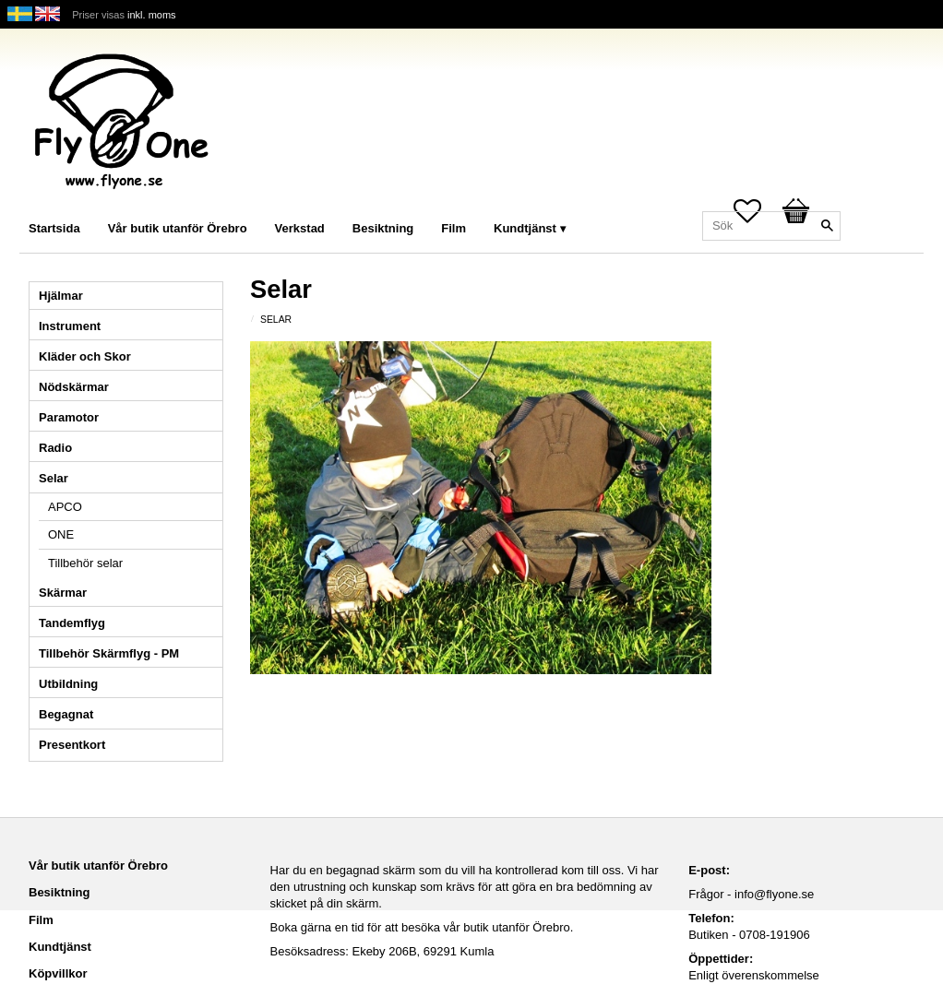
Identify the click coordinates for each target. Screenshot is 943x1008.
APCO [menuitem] (65, 507)
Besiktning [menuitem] (382, 228)
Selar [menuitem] (53, 478)
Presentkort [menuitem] (72, 745)
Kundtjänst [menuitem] (525, 228)
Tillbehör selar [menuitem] (85, 563)
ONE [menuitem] (61, 534)
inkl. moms (151, 14)
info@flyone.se (774, 894)
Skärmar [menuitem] (63, 592)
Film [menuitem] (453, 228)
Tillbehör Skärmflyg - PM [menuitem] (109, 653)
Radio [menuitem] (55, 448)
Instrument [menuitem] (70, 326)
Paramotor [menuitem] (69, 417)
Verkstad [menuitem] (300, 228)
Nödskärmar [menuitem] (74, 387)
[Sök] (827, 226)
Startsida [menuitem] (54, 228)
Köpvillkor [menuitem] (58, 973)
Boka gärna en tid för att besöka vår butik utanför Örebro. (422, 927)
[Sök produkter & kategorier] (771, 226)
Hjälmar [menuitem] (61, 295)
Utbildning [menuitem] (68, 684)
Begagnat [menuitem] (66, 714)
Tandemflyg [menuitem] (72, 623)
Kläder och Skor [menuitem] (85, 356)
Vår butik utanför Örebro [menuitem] (177, 228)
